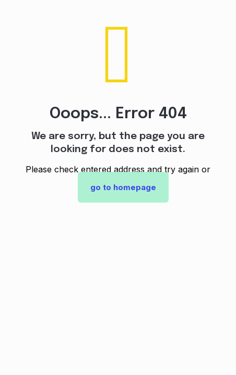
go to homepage (123, 187)
